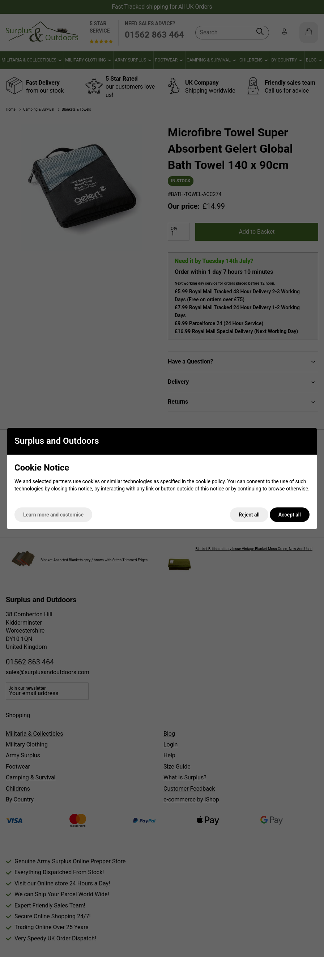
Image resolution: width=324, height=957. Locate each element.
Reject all (249, 515)
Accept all (289, 515)
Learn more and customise (53, 515)
